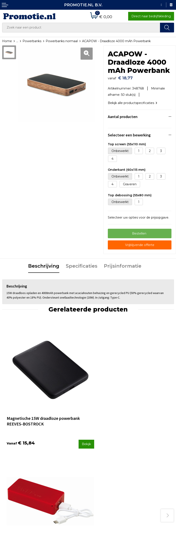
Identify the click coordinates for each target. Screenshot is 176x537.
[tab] (43, 264)
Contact (96, 443)
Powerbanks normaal (62, 41)
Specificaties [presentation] (81, 264)
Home (7, 41)
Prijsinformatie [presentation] (122, 264)
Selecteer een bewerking (129, 133)
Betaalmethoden (103, 449)
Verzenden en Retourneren (100, 457)
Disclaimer (142, 460)
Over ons (53, 443)
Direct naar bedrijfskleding (151, 16)
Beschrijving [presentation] (43, 264)
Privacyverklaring (147, 455)
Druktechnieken (58, 455)
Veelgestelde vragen (61, 449)
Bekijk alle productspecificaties (132, 101)
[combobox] (81, 27)
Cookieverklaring (146, 449)
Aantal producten (122, 114)
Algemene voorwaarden (152, 443)
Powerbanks (32, 41)
